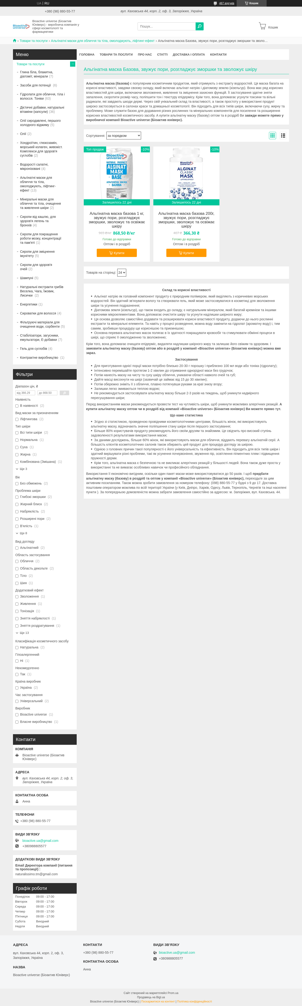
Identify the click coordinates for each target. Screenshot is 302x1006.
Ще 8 (23, 533)
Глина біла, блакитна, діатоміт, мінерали (36, 74)
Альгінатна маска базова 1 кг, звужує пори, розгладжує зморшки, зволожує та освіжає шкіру (117, 220)
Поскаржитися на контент (158, 1001)
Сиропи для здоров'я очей (36, 267)
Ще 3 (23, 469)
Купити (119, 253)
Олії (23, 134)
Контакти (218, 54)
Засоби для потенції (36, 85)
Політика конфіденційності (194, 1001)
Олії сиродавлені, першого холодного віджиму (40, 123)
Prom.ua (173, 993)
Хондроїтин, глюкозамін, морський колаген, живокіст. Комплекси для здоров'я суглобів (41, 149)
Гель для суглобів (33, 348)
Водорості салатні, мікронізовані (34, 167)
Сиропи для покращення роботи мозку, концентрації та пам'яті (40, 238)
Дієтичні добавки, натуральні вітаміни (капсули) (42, 110)
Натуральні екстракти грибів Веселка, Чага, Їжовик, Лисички (41, 291)
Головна (86, 54)
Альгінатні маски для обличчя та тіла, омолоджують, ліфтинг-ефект (103, 41)
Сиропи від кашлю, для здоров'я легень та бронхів (38, 221)
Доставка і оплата (189, 54)
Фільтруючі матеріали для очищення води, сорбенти (40, 324)
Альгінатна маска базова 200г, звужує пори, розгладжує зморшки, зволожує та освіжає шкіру (186, 220)
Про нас (145, 54)
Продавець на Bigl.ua (151, 997)
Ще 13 (24, 633)
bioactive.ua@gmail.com (40, 841)
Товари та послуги (33, 41)
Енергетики (28, 304)
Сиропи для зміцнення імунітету (37, 254)
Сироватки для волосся (38, 313)
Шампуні (26, 278)
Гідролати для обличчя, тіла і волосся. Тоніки (42, 96)
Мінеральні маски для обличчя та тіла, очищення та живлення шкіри (40, 203)
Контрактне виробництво (39, 357)
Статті (162, 54)
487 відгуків (226, 3)
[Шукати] (200, 26)
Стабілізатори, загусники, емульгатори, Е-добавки (39, 338)
